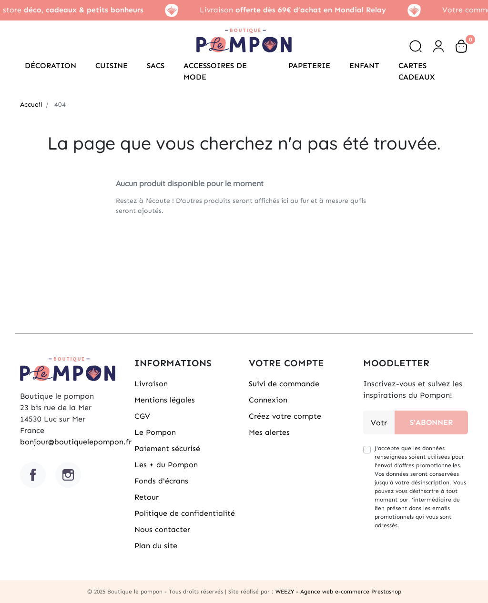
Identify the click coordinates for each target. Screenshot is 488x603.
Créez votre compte (285, 416)
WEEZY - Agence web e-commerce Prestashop (338, 591)
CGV (142, 416)
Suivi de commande (284, 383)
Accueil (31, 104)
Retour (146, 497)
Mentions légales (164, 399)
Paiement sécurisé (167, 448)
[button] (415, 46)
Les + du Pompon (166, 464)
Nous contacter (162, 529)
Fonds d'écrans (161, 480)
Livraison (151, 383)
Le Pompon (155, 432)
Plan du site (155, 545)
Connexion (268, 399)
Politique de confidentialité (184, 513)
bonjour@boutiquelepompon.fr (76, 441)
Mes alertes (269, 432)
